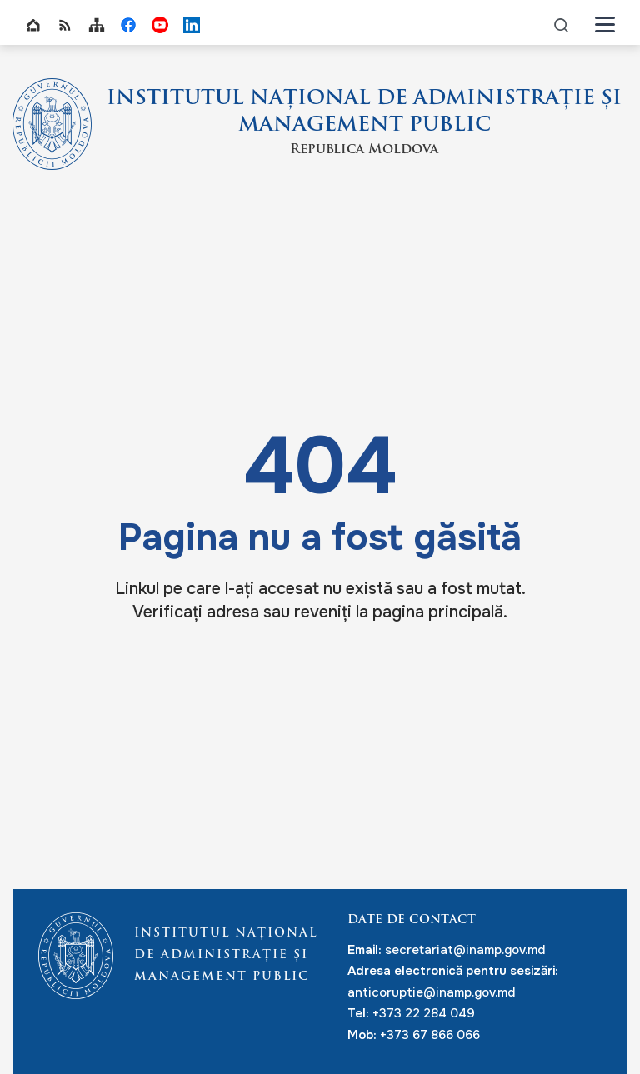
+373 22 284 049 (423, 1013)
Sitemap (96, 25)
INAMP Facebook (128, 25)
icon (561, 24)
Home (33, 25)
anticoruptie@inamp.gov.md (431, 992)
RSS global (65, 25)
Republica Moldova (364, 150)
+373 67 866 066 (430, 1035)
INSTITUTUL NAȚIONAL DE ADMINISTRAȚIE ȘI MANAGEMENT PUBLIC (364, 112)
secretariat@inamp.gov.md (465, 950)
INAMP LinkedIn (191, 25)
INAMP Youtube (160, 25)
